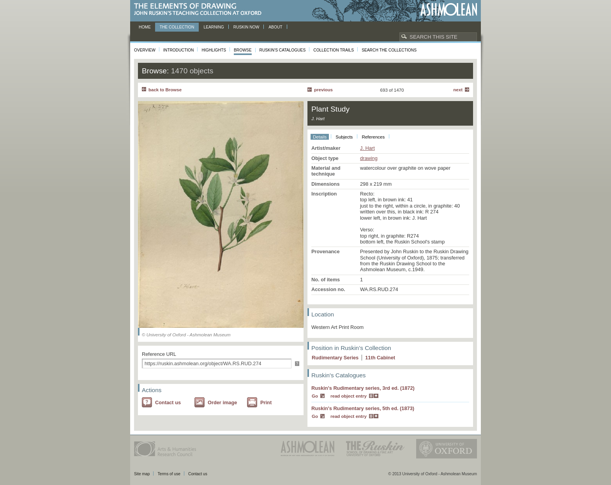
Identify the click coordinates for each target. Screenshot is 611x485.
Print (266, 402)
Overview (144, 50)
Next (458, 89)
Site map (142, 474)
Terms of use (168, 474)
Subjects (344, 137)
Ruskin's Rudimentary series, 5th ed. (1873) (362, 408)
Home (145, 27)
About (275, 27)
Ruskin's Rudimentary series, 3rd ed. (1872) (363, 388)
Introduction (178, 50)
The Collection (177, 27)
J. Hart (367, 148)
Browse (243, 50)
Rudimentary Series (335, 358)
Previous (323, 89)
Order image (222, 402)
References (373, 137)
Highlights (213, 50)
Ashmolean (448, 9)
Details (320, 137)
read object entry (348, 396)
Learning (213, 27)
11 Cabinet (380, 358)
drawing (369, 158)
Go (315, 396)
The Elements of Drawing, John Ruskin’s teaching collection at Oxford (200, 9)
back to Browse (165, 89)
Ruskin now (246, 27)
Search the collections (389, 50)
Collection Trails (333, 50)
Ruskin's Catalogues (283, 50)
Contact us (168, 402)
